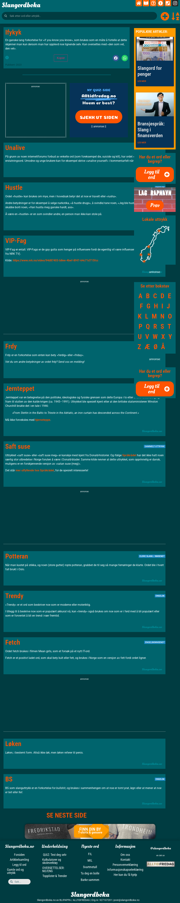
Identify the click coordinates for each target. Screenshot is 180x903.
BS (8, 779)
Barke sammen (90, 880)
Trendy (14, 596)
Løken (13, 744)
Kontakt (125, 859)
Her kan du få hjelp (125, 874)
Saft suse (17, 446)
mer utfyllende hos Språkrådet (35, 470)
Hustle (13, 187)
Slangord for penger (150, 71)
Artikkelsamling (19, 859)
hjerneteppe (42, 420)
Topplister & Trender (54, 875)
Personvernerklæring (125, 864)
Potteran (16, 556)
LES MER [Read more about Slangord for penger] (142, 81)
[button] (116, 58)
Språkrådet (129, 455)
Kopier (61, 58)
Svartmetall (90, 867)
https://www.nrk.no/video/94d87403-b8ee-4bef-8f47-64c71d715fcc (55, 260)
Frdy (11, 346)
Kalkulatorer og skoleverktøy (51, 861)
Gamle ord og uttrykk (15, 870)
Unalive (15, 148)
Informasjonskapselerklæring (125, 869)
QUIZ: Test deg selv (54, 854)
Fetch (12, 642)
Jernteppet (19, 388)
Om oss (125, 854)
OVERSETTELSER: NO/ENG (53, 869)
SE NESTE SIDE (66, 815)
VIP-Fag (15, 241)
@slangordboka (160, 848)
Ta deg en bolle (90, 873)
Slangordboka (21, 5)
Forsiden (19, 854)
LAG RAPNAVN (155, 193)
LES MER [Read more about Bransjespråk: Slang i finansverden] (142, 142)
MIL (90, 860)
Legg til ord (19, 864)
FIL (90, 854)
